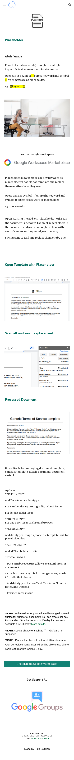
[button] (4, 5)
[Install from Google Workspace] (37, 664)
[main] (37, 40)
